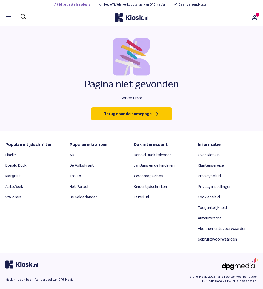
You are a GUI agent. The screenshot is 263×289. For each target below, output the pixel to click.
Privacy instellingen (214, 186)
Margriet (13, 176)
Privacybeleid (209, 176)
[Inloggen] (254, 17)
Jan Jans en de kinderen (154, 165)
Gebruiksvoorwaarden (217, 239)
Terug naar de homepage (131, 113)
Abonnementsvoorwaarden (222, 228)
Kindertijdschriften (150, 186)
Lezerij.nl (141, 197)
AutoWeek (14, 186)
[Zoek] (23, 16)
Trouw (75, 176)
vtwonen (13, 197)
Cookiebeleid (209, 197)
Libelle (10, 155)
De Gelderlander (83, 197)
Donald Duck (16, 165)
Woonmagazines (148, 176)
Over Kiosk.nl (209, 155)
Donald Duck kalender (152, 155)
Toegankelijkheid (212, 207)
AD (72, 155)
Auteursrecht (209, 218)
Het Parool (79, 186)
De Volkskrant (82, 165)
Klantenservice (211, 165)
